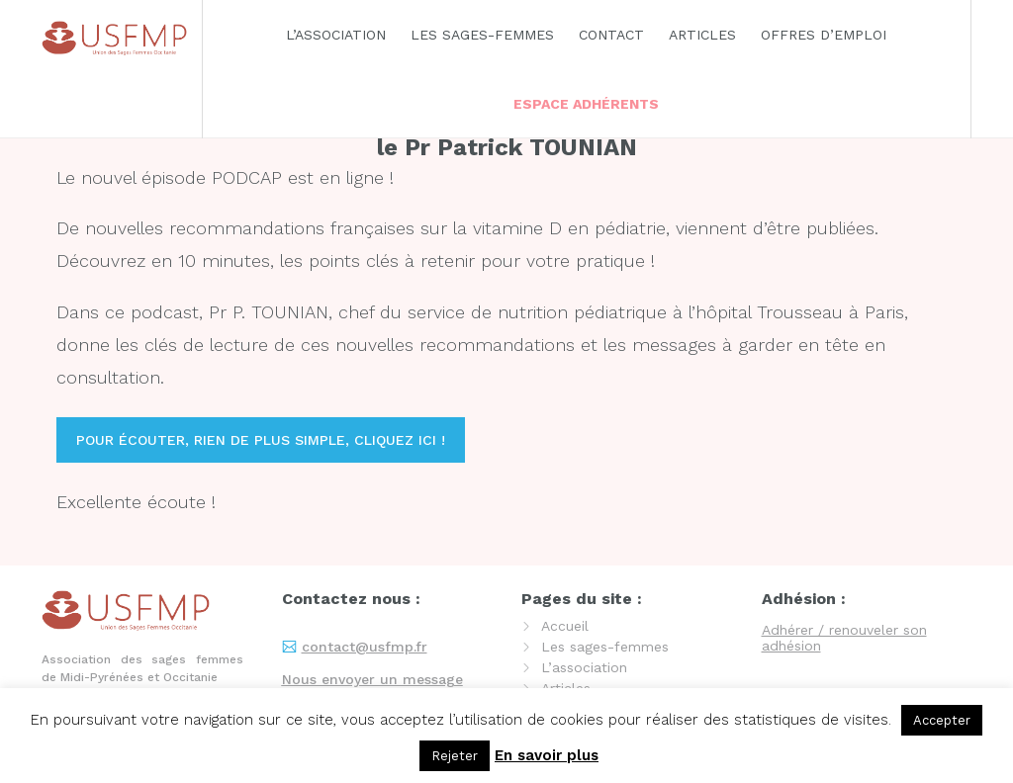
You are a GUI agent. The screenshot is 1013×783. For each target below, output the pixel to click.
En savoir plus (547, 755)
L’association (336, 35)
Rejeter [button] (454, 755)
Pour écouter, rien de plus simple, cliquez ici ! (260, 440)
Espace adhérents (586, 104)
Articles (702, 35)
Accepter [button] (941, 720)
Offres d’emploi (823, 35)
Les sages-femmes (482, 35)
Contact (611, 35)
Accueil (565, 626)
